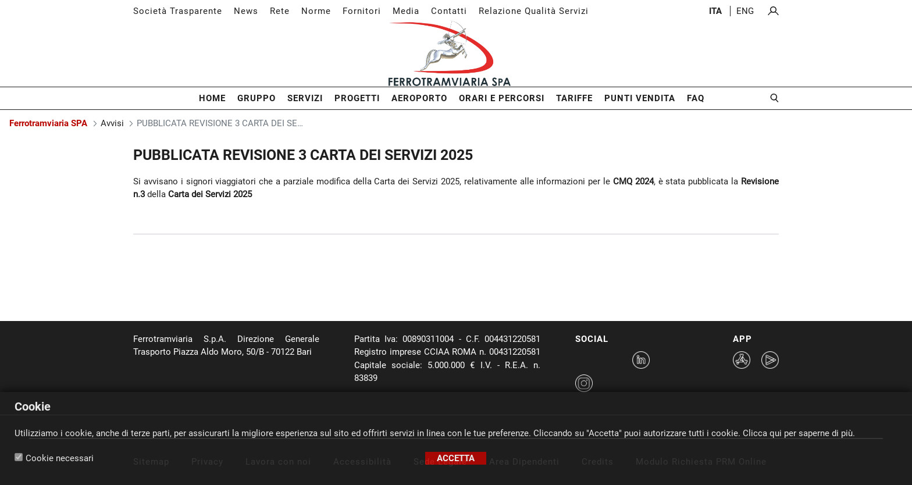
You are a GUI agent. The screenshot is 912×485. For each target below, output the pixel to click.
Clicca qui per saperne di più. (799, 433)
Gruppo (256, 98)
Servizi (305, 98)
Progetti (357, 98)
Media (406, 11)
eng (745, 11)
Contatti (449, 11)
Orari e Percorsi (501, 98)
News (246, 11)
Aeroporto (419, 98)
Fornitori (362, 11)
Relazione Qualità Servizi (534, 11)
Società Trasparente (177, 11)
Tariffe (574, 98)
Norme (316, 11)
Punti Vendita (639, 98)
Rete (280, 11)
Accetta (456, 458)
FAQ (695, 98)
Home (212, 98)
